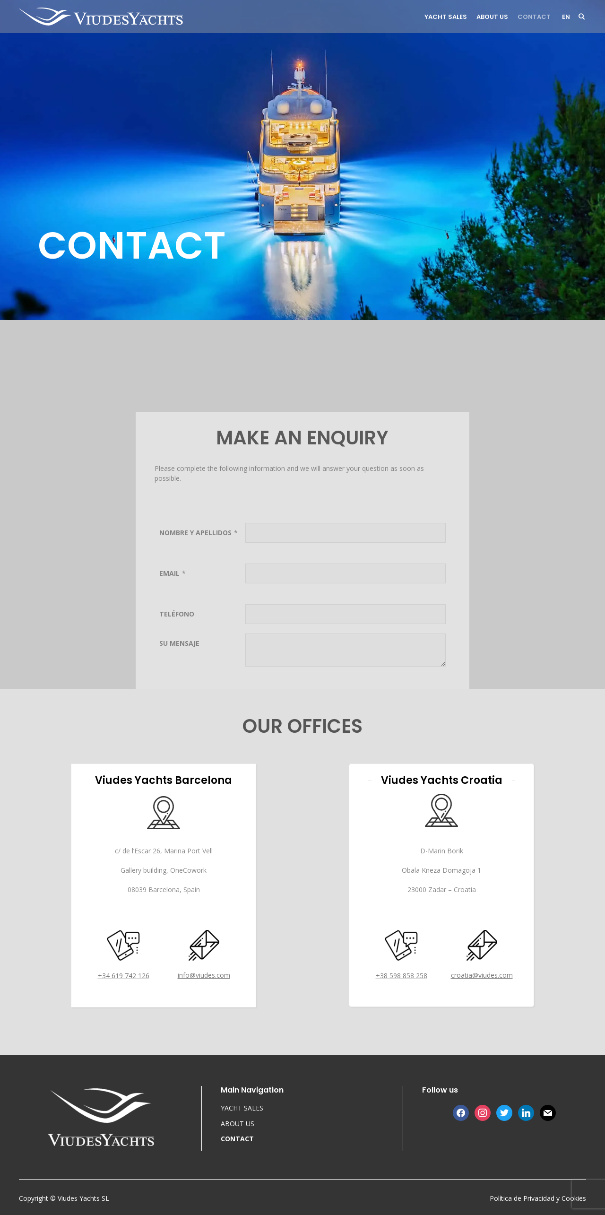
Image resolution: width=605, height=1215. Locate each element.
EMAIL (169, 660)
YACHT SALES (445, 16)
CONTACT (534, 16)
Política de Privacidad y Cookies (538, 1198)
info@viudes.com (204, 975)
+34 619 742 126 (123, 975)
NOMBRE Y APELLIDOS (195, 620)
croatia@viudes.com (482, 975)
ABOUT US (492, 16)
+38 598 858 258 (401, 975)
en (566, 16)
